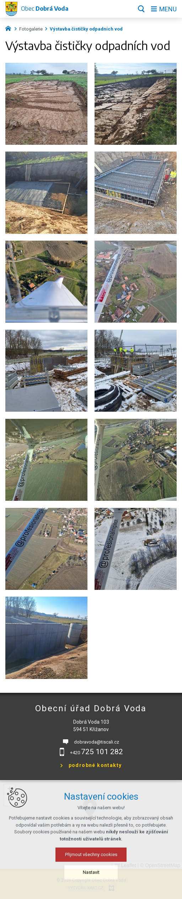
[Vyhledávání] (141, 8)
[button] (9, 789)
